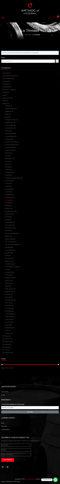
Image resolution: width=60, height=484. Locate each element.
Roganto (7, 236)
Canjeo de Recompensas (9, 76)
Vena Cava (8, 280)
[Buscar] (57, 61)
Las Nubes (8, 203)
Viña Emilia (8, 283)
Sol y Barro (8, 258)
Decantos (8, 153)
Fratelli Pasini (9, 172)
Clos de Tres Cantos (11, 142)
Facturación (4, 392)
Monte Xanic (8, 214)
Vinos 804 (8, 297)
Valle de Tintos (9, 278)
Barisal (7, 117)
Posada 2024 (6, 87)
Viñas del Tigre (9, 291)
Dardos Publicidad (6, 481)
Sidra (3, 95)
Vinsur (7, 330)
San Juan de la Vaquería (11, 244)
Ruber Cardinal (9, 239)
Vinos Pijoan (8, 319)
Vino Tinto (5, 350)
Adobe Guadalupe (10, 108)
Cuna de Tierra (9, 150)
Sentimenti (8, 253)
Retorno (7, 230)
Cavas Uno (8, 139)
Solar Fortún (8, 261)
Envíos (3, 395)
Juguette (7, 186)
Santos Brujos (9, 250)
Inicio (22, 35)
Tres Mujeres (8, 272)
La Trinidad (8, 200)
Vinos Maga (8, 311)
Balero (7, 114)
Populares (5, 84)
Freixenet (7, 175)
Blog (2, 423)
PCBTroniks (16, 481)
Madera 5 (7, 205)
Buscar (3, 57)
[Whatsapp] (55, 480)
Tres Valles (8, 275)
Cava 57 (7, 131)
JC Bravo (7, 183)
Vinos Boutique (9, 300)
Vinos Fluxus (8, 305)
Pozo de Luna (9, 225)
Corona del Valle (9, 147)
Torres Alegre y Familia (11, 266)
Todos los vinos (6, 98)
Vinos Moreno (9, 316)
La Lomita (8, 192)
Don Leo (7, 161)
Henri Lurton (8, 180)
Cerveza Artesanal (7, 78)
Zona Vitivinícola (6, 352)
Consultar (30, 412)
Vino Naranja (5, 344)
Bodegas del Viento (10, 119)
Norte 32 (7, 217)
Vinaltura (7, 286)
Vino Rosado (5, 347)
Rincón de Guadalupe (11, 233)
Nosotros (4, 426)
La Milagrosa (8, 194)
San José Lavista (10, 241)
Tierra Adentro (9, 264)
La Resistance (9, 197)
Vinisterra (7, 294)
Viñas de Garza (9, 289)
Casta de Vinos (9, 128)
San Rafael (8, 247)
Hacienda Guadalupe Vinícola (13, 178)
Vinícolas (28, 35)
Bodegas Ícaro (9, 122)
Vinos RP (7, 325)
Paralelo (7, 219)
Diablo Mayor (9, 158)
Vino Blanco (5, 336)
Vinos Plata (8, 322)
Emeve (7, 164)
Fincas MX (8, 169)
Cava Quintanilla (9, 133)
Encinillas (7, 167)
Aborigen (7, 106)
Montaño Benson (10, 211)
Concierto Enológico (11, 144)
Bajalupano (8, 111)
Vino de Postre (6, 339)
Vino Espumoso (6, 341)
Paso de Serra (9, 222)
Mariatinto (8, 208)
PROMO (4, 92)
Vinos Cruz (8, 302)
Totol (6, 269)
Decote (7, 156)
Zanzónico (8, 333)
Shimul (7, 255)
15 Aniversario (5, 429)
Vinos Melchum (9, 314)
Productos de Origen (8, 89)
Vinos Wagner (9, 327)
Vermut (4, 100)
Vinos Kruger (8, 308)
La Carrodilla (8, 189)
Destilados (5, 81)
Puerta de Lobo (9, 228)
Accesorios (5, 73)
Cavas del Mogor (10, 136)
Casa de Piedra (9, 125)
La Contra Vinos (30, 479)
